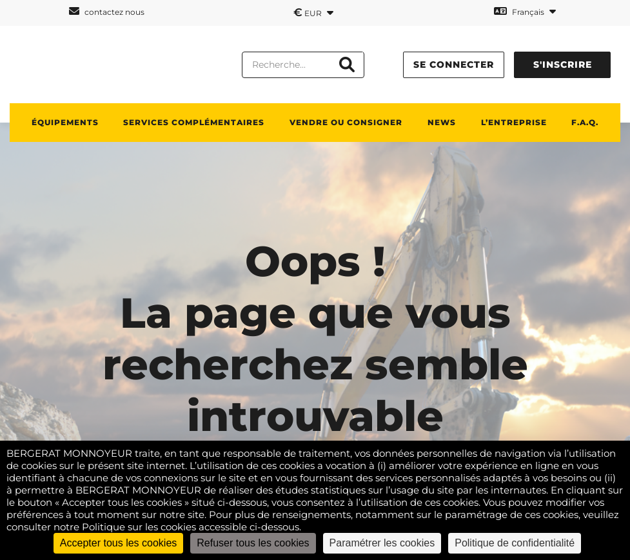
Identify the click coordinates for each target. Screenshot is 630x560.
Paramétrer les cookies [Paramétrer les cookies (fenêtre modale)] (382, 542)
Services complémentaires (193, 122)
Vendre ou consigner (346, 122)
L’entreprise (514, 122)
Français (525, 11)
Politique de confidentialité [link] (515, 542)
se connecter (453, 64)
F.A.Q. (584, 122)
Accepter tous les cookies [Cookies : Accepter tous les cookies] (118, 542)
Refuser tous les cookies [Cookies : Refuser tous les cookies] (253, 542)
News (442, 122)
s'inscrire (562, 64)
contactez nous (106, 11)
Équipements (65, 122)
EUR (313, 12)
